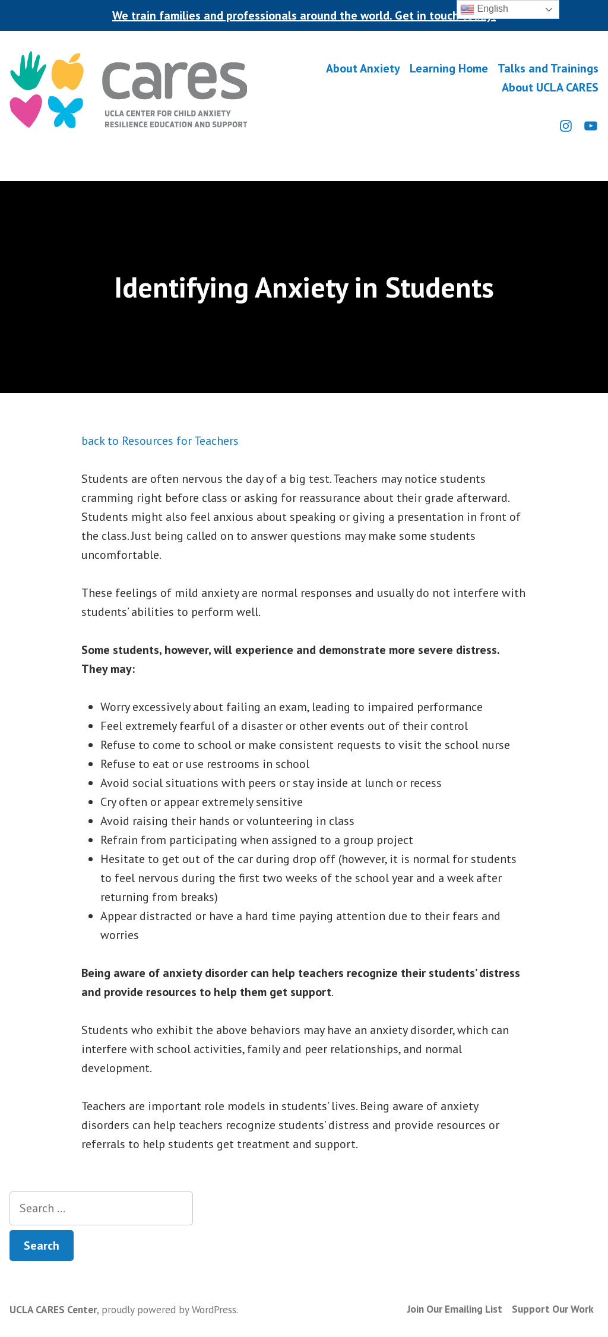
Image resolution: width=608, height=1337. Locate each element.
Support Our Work (553, 1309)
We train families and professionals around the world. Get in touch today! (304, 15)
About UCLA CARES (550, 87)
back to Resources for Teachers (160, 440)
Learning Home (449, 68)
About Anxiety (363, 68)
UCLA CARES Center (53, 1309)
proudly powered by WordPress (169, 1309)
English (484, 9)
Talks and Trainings (548, 68)
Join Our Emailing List (454, 1309)
